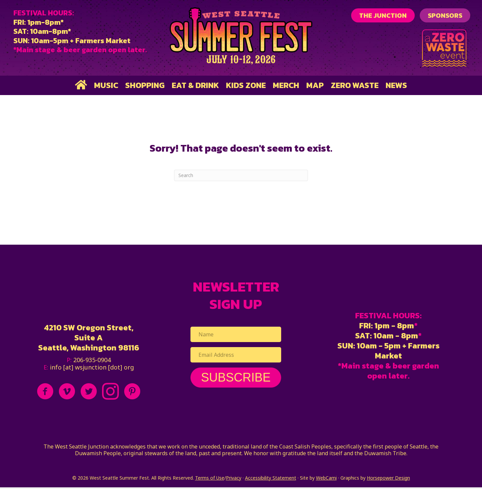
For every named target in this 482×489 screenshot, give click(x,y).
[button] (235, 378)
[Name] (235, 334)
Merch (286, 85)
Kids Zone (246, 85)
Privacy (233, 478)
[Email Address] (235, 354)
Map (315, 85)
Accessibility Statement (270, 478)
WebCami (326, 478)
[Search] (241, 175)
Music (106, 85)
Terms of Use (209, 478)
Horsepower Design (388, 478)
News (396, 85)
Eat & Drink (195, 85)
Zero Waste (355, 85)
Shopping (145, 85)
